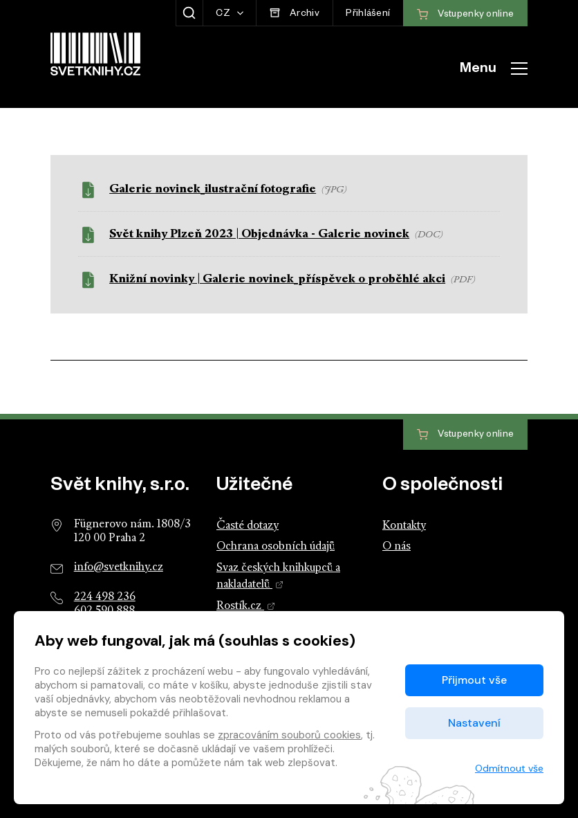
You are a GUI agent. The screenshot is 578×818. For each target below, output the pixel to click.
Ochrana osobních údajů (275, 546)
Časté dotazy (247, 525)
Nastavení (474, 723)
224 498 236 (105, 597)
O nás (396, 546)
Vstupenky (465, 435)
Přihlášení (368, 15)
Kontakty (404, 525)
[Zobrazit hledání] (189, 13)
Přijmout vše (474, 680)
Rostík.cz (245, 606)
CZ (224, 15)
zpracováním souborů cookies (289, 735)
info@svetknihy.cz (118, 567)
